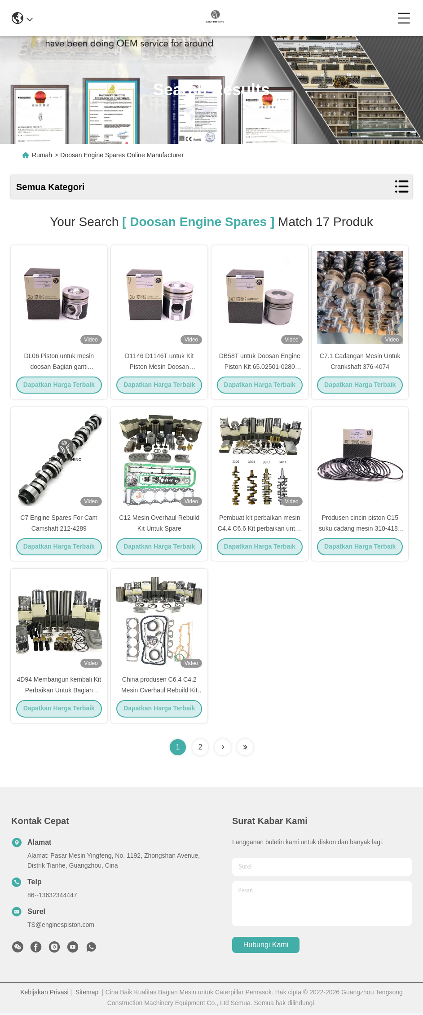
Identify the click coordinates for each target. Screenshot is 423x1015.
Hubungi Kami (266, 947)
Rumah (42, 155)
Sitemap (86, 994)
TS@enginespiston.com (60, 927)
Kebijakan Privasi (44, 994)
